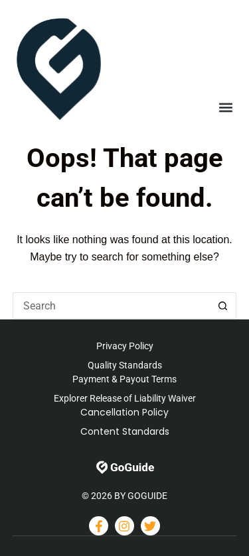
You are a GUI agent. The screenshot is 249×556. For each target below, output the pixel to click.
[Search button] (223, 305)
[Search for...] (111, 305)
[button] (225, 108)
